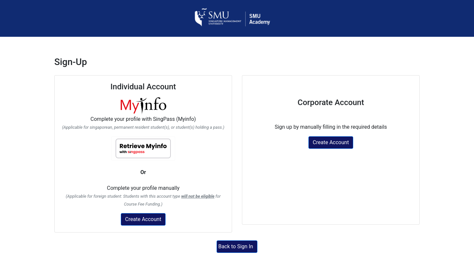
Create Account (143, 219)
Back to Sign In (235, 246)
